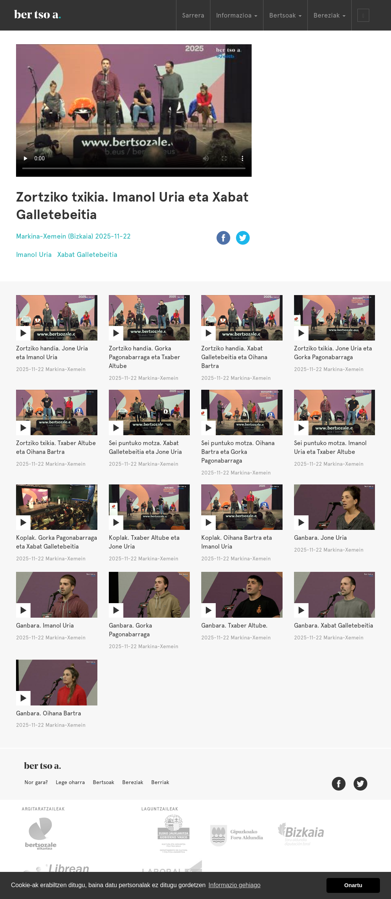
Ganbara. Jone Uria (320, 537)
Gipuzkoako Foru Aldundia (241, 834)
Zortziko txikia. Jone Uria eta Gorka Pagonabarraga (333, 353)
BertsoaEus (48, 13)
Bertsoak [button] (285, 15)
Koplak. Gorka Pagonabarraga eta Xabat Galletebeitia (56, 542)
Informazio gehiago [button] (234, 885)
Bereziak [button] (329, 15)
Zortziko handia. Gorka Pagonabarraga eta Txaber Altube (144, 357)
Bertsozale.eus (45, 834)
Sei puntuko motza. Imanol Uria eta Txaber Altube (330, 447)
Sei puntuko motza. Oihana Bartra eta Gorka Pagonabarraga (238, 451)
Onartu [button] (353, 885)
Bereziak (132, 782)
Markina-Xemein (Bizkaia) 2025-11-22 (73, 236)
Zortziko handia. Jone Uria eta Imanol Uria (52, 353)
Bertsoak (103, 782)
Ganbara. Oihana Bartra (48, 713)
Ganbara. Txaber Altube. (234, 625)
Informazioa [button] (236, 15)
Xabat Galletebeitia (87, 254)
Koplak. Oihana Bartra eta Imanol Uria (236, 542)
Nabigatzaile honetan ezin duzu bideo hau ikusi (134, 110)
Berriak (160, 782)
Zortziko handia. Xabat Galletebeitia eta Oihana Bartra (234, 357)
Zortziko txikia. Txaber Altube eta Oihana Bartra (56, 447)
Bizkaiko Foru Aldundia (309, 834)
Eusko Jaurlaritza (172, 834)
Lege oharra (70, 782)
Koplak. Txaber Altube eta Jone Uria (144, 542)
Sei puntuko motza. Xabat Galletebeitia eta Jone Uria (145, 447)
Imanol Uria (34, 254)
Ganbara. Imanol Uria (45, 625)
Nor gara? (36, 782)
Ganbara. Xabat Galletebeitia (333, 625)
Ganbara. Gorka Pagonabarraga (130, 630)
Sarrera (193, 15)
